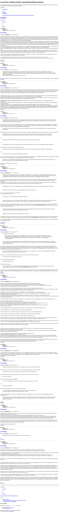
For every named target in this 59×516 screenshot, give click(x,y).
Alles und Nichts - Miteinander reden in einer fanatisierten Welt (14, 500)
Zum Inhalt (2, 7)
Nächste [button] (4, 26)
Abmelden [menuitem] (4, 12)
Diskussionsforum (6, 499)
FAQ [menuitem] (3, 11)
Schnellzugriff (5, 9)
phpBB (6, 510)
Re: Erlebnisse (3, 32)
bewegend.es (11, 507)
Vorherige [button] (4, 21)
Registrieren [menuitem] (5, 13)
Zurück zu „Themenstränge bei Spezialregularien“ (9, 495)
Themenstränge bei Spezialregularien (9, 501)
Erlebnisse (3, 17)
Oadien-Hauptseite (6, 507)
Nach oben (2, 61)
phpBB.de (12, 511)
